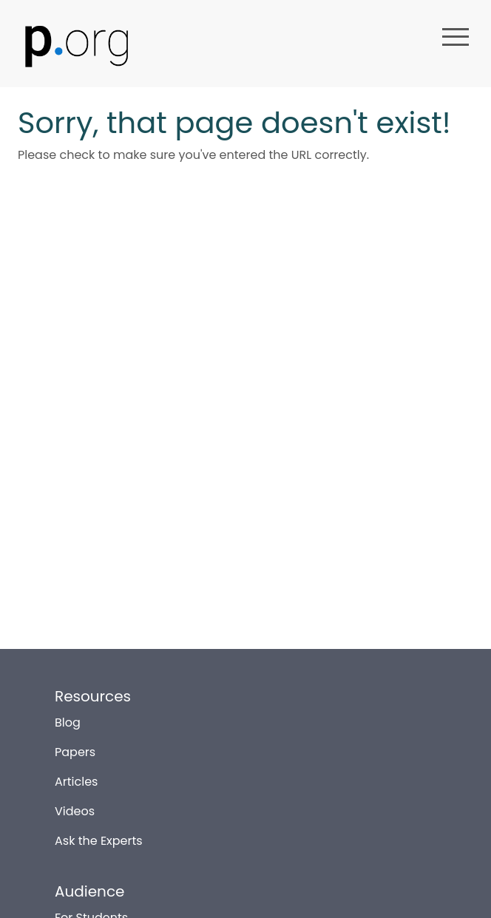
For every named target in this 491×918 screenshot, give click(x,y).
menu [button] (455, 37)
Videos (75, 805)
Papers (75, 746)
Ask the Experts (99, 834)
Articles (76, 775)
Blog (68, 716)
